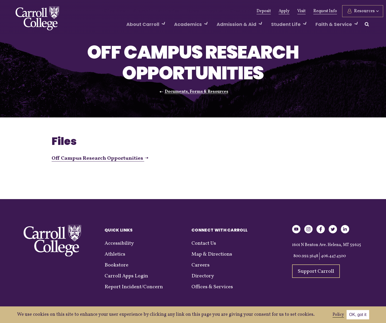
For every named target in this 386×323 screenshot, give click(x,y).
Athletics (159, 11)
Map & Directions (211, 254)
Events (200, 11)
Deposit (251, 11)
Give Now (113, 11)
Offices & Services (212, 287)
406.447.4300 (333, 256)
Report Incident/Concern (134, 287)
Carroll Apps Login (126, 276)
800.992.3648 (305, 256)
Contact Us (203, 243)
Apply (271, 11)
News (181, 11)
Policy (338, 314)
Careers (200, 265)
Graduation (224, 11)
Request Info (312, 11)
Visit (289, 11)
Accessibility (119, 243)
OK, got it (358, 314)
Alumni (137, 11)
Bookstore (116, 265)
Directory (202, 276)
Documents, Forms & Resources (196, 92)
